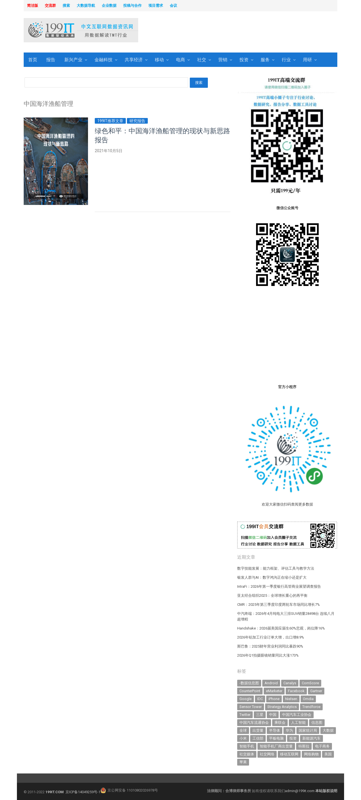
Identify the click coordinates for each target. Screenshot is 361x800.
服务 (265, 59)
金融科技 (103, 59)
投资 (243, 59)
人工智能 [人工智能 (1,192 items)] (298, 722)
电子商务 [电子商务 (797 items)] (322, 746)
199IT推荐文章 (110, 121)
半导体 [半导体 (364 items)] (274, 730)
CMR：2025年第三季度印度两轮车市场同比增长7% (278, 604)
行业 (286, 59)
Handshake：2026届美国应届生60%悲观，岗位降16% (281, 628)
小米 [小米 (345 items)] (243, 738)
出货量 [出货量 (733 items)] (257, 730)
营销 (222, 59)
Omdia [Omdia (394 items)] (308, 699)
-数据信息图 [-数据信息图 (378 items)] (249, 683)
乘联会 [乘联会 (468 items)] (279, 722)
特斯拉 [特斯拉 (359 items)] (303, 746)
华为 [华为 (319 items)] (289, 730)
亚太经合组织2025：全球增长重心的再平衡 (272, 595)
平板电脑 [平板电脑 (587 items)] (276, 738)
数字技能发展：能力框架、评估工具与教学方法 (275, 568)
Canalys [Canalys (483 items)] (289, 683)
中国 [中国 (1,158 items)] (272, 714)
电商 (180, 59)
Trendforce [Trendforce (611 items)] (311, 707)
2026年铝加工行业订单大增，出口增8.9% (270, 637)
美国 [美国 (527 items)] (328, 754)
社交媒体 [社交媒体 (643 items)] (246, 754)
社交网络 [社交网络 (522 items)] (267, 754)
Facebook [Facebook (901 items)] (296, 691)
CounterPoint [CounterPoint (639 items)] (249, 691)
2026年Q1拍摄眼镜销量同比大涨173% (268, 655)
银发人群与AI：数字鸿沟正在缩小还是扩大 (272, 577)
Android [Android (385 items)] (271, 683)
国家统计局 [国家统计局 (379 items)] (308, 730)
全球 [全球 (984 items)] (243, 730)
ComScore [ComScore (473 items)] (310, 683)
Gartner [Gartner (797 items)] (316, 691)
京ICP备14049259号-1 (82, 792)
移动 (159, 59)
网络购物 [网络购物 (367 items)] (311, 754)
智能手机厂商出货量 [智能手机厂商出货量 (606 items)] (276, 746)
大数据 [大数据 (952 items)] (328, 730)
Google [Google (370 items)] (245, 699)
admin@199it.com (300, 791)
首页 (32, 59)
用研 (307, 59)
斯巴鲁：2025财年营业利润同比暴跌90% (270, 646)
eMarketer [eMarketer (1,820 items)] (274, 691)
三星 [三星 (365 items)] (259, 714)
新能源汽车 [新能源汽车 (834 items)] (311, 738)
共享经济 (134, 59)
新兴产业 (73, 59)
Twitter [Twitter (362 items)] (244, 714)
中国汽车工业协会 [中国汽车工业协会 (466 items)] (296, 714)
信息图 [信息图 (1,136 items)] (316, 722)
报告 (50, 59)
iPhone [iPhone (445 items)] (273, 699)
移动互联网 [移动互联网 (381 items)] (289, 754)
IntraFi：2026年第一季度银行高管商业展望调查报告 (279, 586)
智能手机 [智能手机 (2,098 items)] (246, 746)
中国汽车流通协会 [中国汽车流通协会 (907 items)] (254, 722)
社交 (201, 59)
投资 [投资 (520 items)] (293, 738)
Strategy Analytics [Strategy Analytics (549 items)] (282, 707)
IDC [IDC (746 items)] (260, 699)
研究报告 (137, 121)
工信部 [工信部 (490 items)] (257, 738)
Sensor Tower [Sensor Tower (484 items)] (250, 707)
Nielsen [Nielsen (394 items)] (291, 699)
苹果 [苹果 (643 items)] (243, 762)
